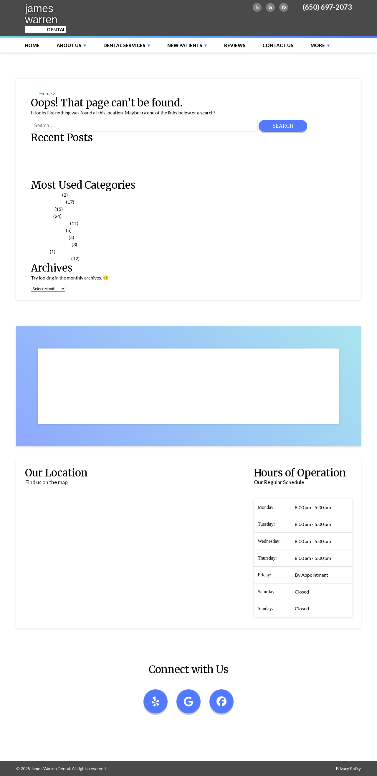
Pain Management (49, 237)
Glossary (40, 251)
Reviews (234, 45)
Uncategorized (46, 195)
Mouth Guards (45, 175)
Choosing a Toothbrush (54, 168)
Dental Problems (48, 202)
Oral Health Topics (50, 223)
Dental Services (124, 45)
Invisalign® (42, 154)
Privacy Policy (348, 768)
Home (32, 45)
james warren (41, 14)
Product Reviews (48, 230)
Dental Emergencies (51, 147)
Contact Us (277, 45)
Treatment (41, 216)
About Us (69, 45)
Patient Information (51, 244)
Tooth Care (42, 209)
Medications (44, 161)
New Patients (184, 45)
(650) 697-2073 (327, 7)
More (317, 45)
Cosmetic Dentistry (50, 258)
